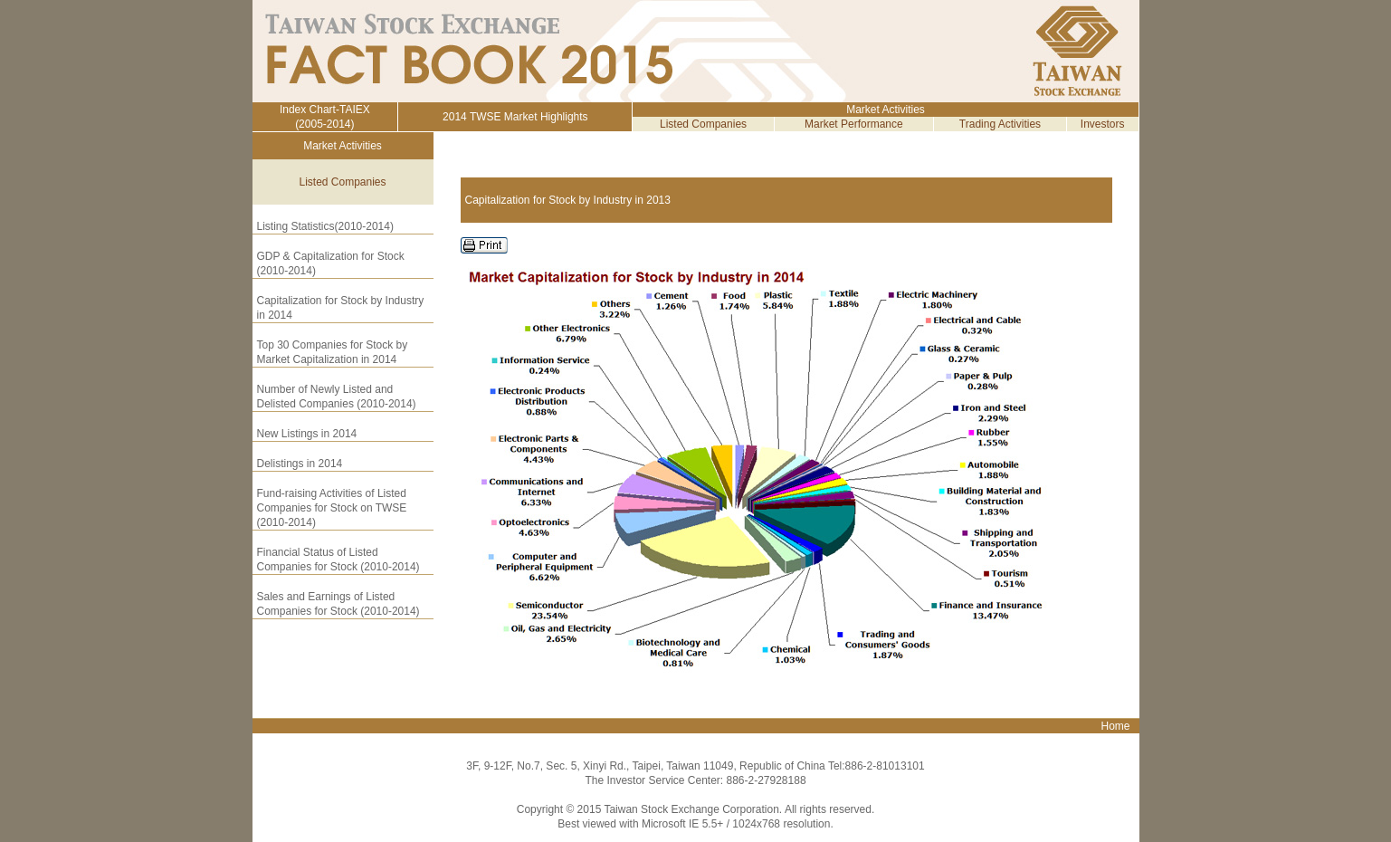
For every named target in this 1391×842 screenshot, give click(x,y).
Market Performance (854, 124)
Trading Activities (1000, 124)
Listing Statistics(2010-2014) (325, 226)
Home (1114, 726)
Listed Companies (703, 124)
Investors (1103, 124)
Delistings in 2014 (300, 463)
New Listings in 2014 (307, 433)
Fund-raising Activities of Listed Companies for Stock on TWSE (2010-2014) (332, 508)
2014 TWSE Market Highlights (515, 116)
